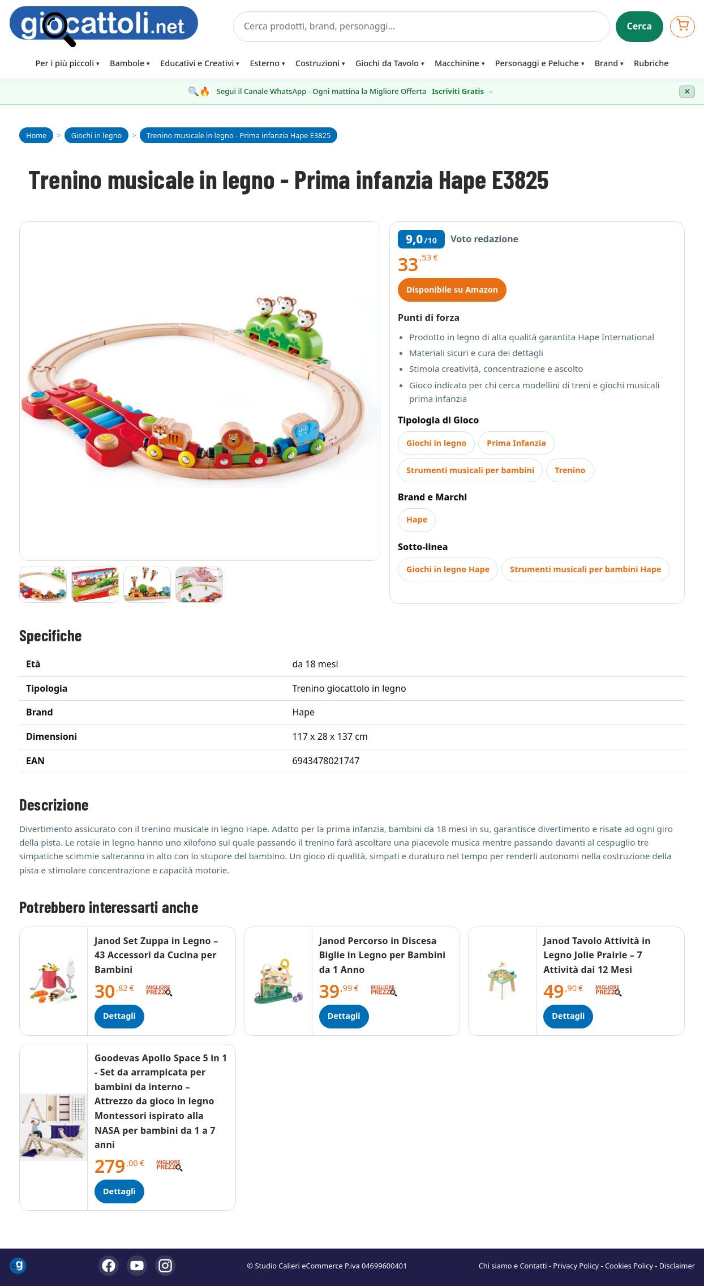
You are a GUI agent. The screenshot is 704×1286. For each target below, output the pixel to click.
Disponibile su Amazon (452, 289)
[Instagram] (165, 1265)
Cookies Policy (629, 1266)
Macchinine (457, 63)
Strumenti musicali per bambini (470, 470)
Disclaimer (677, 1266)
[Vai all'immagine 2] (95, 585)
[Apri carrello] (682, 26)
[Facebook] (108, 1265)
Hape (416, 519)
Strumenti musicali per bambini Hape (585, 569)
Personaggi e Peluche (537, 63)
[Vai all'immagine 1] (43, 585)
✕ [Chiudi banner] (687, 92)
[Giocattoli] (117, 27)
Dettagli (119, 1015)
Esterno (265, 63)
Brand (606, 63)
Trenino (570, 470)
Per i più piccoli (65, 63)
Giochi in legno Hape (448, 569)
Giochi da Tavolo (387, 63)
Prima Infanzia (516, 443)
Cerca (640, 26)
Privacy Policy (576, 1266)
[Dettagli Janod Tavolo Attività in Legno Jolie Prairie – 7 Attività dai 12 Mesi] (502, 981)
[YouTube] (137, 1265)
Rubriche (651, 63)
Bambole (127, 63)
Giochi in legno (436, 443)
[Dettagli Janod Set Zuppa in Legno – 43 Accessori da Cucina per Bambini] (54, 981)
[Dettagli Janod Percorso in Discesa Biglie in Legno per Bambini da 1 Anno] (278, 981)
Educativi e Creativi (197, 63)
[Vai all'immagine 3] (147, 585)
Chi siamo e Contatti (513, 1266)
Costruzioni (317, 63)
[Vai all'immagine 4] (199, 585)
